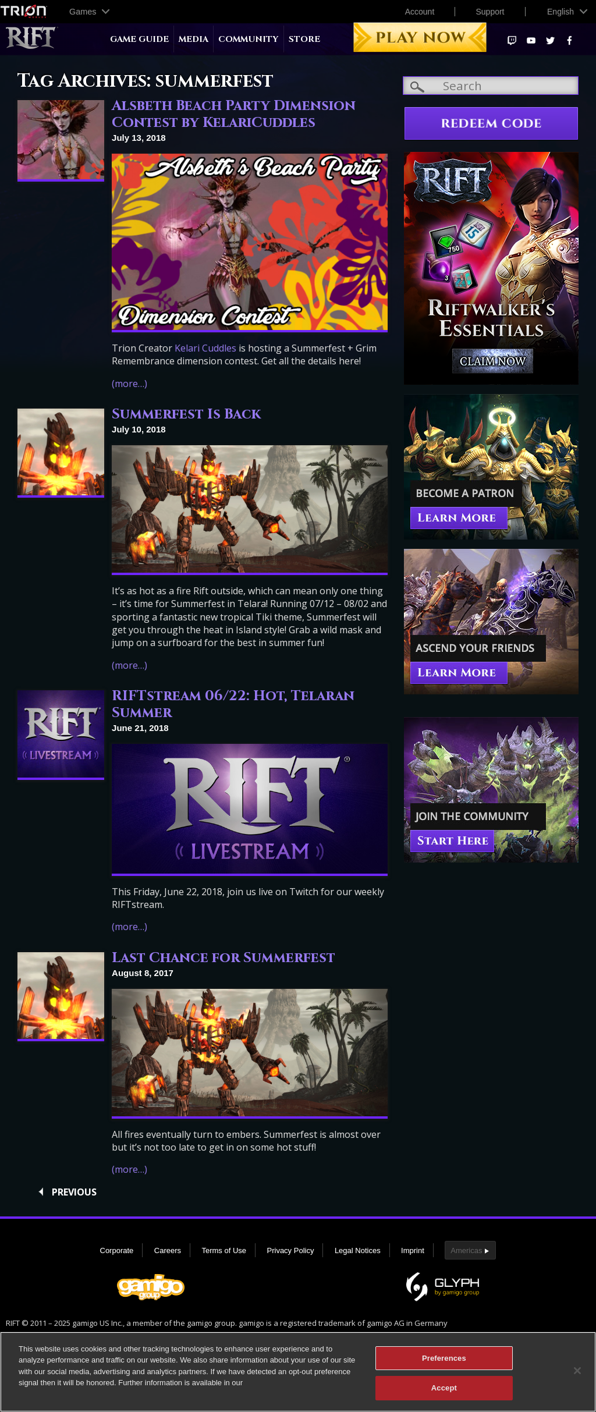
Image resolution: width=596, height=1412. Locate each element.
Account (420, 11)
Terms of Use (223, 1250)
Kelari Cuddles (205, 348)
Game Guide (139, 39)
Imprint (412, 1250)
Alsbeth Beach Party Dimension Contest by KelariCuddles (234, 114)
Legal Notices (358, 1250)
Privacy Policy (290, 1250)
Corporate (117, 1250)
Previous (74, 1192)
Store (304, 39)
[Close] (577, 1373)
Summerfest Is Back (186, 414)
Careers (167, 1250)
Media (193, 39)
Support (490, 11)
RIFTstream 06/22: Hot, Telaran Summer (233, 704)
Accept (444, 1390)
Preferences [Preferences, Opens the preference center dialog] (444, 1360)
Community (248, 39)
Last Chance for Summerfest (223, 958)
